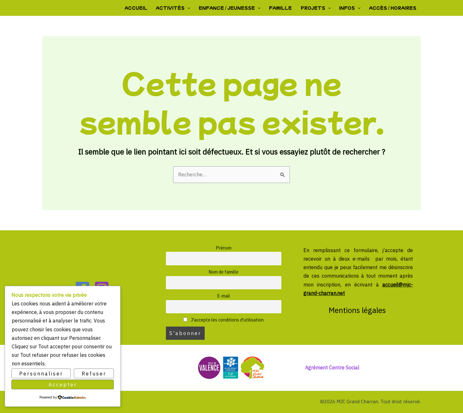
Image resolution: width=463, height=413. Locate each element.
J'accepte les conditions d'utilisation (223, 320)
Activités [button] (175, 8)
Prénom (224, 248)
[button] (189, 8)
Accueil (138, 8)
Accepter (63, 384)
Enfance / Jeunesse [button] (231, 8)
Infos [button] (350, 8)
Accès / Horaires (393, 8)
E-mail (223, 296)
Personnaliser (41, 373)
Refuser (94, 373)
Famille (281, 8)
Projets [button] (316, 8)
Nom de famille (223, 272)
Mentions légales (358, 310)
